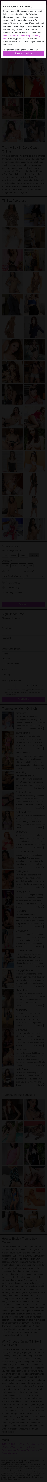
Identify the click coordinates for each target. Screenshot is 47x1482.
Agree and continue (23, 53)
